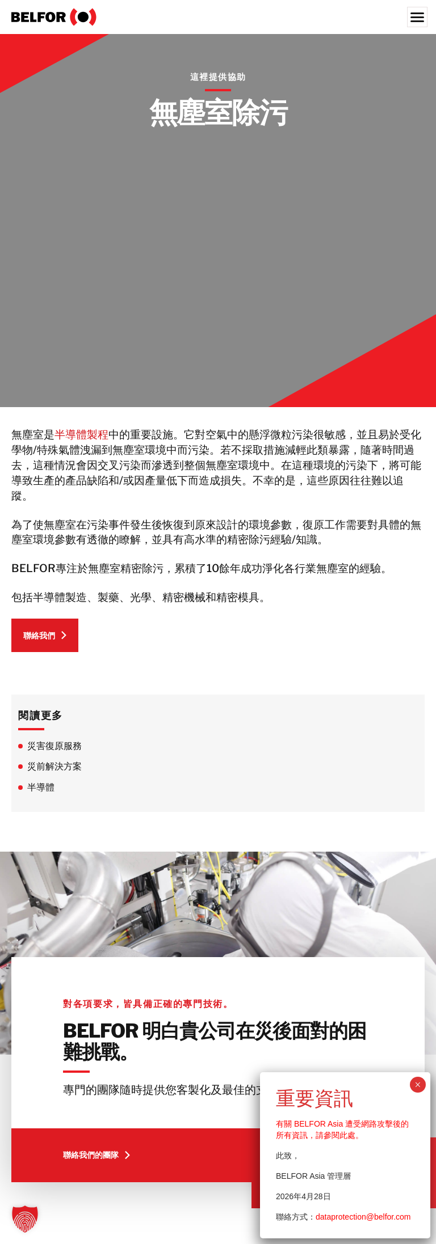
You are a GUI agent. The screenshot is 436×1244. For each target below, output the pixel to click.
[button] (25, 1219)
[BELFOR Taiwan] (218, 17)
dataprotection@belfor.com (363, 1216)
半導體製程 (81, 434)
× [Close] (417, 1084)
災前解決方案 (54, 766)
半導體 (40, 787)
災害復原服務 (54, 746)
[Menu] (417, 17)
